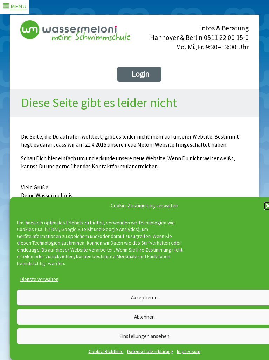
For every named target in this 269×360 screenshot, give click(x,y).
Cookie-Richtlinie (106, 351)
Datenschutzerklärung (150, 351)
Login (140, 74)
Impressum (188, 351)
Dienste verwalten (39, 279)
